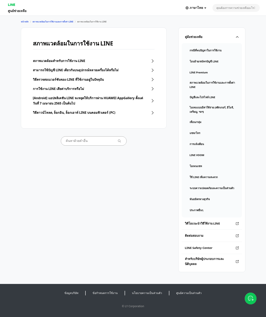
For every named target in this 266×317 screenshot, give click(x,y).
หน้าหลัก (25, 21)
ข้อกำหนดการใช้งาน (105, 293)
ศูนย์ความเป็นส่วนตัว (189, 293)
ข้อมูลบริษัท (71, 293)
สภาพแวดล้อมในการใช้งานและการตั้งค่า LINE (52, 21)
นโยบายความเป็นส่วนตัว (147, 293)
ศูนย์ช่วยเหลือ (17, 11)
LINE (11, 5)
